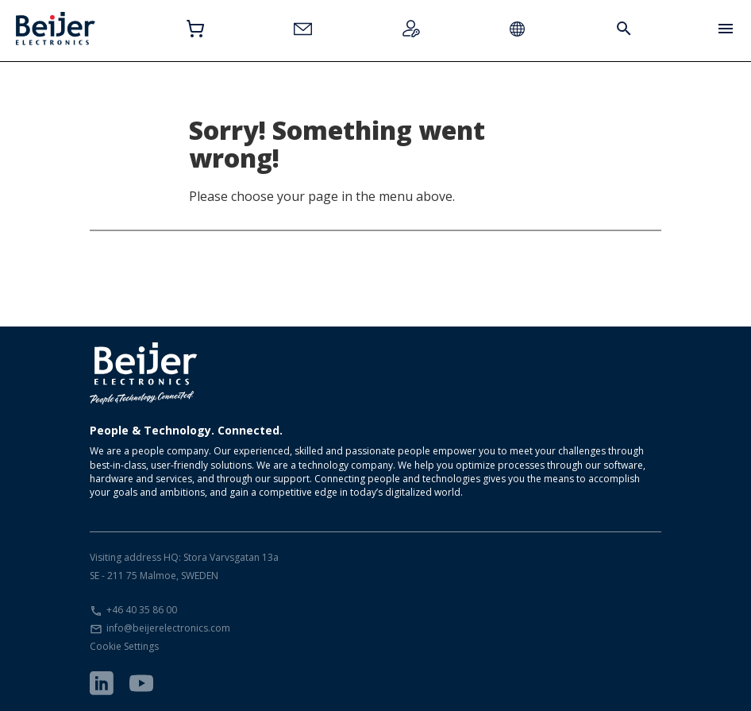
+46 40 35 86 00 (141, 609)
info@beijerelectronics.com (168, 628)
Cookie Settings (124, 646)
